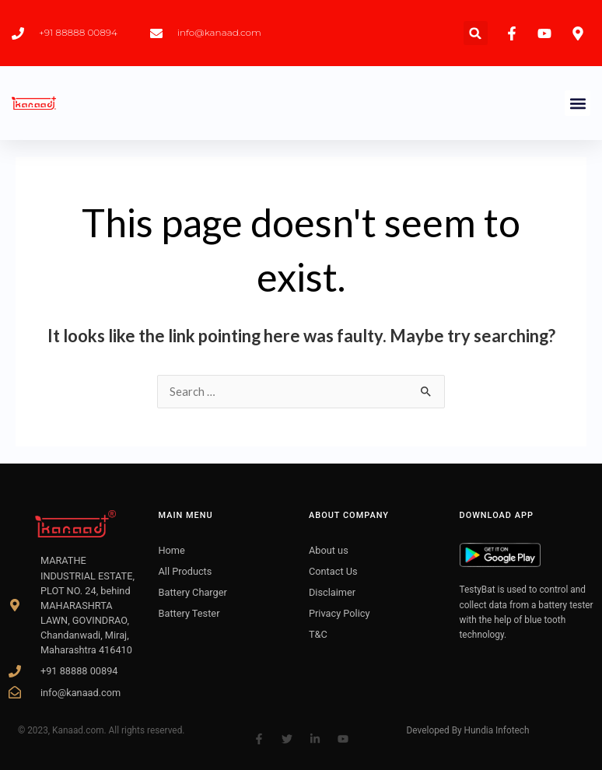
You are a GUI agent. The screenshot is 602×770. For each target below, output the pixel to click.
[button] (476, 33)
